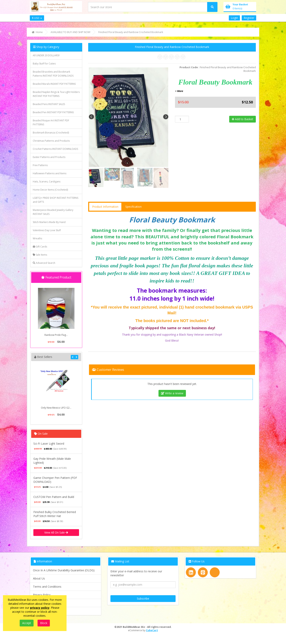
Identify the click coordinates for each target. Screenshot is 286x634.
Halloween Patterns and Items (49, 173)
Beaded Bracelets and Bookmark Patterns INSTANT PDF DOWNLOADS (53, 73)
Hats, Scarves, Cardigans (46, 181)
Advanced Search (44, 263)
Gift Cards (40, 246)
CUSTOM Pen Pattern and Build (53, 497)
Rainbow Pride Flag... (56, 335)
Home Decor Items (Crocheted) (50, 189)
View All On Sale (56, 532)
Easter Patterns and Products (49, 157)
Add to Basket (242, 119)
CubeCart (152, 630)
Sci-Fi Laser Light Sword (48, 443)
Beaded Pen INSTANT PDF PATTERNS (53, 112)
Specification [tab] (133, 206)
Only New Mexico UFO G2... (56, 407)
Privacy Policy (41, 595)
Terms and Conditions (47, 586)
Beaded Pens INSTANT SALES (49, 104)
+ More (179, 91)
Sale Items (40, 254)
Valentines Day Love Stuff (47, 230)
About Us (39, 578)
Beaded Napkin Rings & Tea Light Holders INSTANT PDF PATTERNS (56, 94)
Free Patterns (40, 165)
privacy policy (39, 608)
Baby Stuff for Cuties (44, 63)
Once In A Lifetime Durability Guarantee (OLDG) (64, 570)
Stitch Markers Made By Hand (49, 222)
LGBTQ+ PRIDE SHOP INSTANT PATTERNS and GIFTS (55, 200)
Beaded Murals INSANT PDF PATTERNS (54, 84)
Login (234, 18)
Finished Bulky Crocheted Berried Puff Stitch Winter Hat (54, 514)
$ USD (37, 18)
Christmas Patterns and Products (51, 140)
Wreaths (37, 238)
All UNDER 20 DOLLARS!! (46, 55)
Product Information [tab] (105, 206)
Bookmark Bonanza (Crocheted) (51, 132)
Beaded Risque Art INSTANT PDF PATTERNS (51, 122)
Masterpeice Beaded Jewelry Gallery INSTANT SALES (53, 212)
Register (249, 18)
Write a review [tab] (172, 393)
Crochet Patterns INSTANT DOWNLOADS (55, 149)
